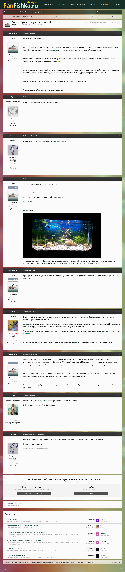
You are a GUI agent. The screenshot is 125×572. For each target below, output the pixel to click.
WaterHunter (18, 24)
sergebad (103, 533)
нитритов (113, 331)
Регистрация (29, 12)
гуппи (25, 197)
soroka (13, 136)
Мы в (93, 4)
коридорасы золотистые (32, 206)
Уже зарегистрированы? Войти (13, 12)
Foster (13, 311)
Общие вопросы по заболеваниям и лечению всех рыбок (24, 521)
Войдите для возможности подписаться (96, 22)
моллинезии (27, 193)
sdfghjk (102, 519)
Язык (4, 569)
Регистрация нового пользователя (34, 493)
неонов (25, 201)
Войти (91, 493)
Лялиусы (26, 324)
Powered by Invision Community (113, 568)
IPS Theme (6, 567)
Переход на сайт (55, 4)
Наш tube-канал (78, 4)
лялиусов (33, 47)
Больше (116, 4)
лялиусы (57, 141)
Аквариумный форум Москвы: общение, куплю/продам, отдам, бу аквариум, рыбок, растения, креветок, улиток (41, 534)
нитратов (26, 334)
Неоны (25, 444)
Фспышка (103, 548)
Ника (13, 395)
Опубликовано (30, 33)
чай (74, 342)
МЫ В (104, 4)
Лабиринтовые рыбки (36, 24)
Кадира (13, 97)
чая (45, 359)
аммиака (105, 331)
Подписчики (112, 22)
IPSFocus (12, 567)
